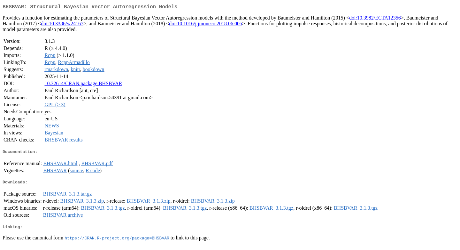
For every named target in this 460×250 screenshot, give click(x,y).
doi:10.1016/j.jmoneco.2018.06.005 (205, 25)
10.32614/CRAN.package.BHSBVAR (83, 84)
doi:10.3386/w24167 (62, 25)
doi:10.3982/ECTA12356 (375, 19)
